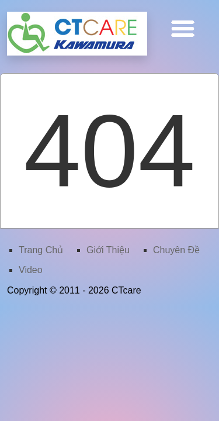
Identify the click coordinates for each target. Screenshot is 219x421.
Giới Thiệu (108, 250)
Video (31, 270)
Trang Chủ (41, 250)
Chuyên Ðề (176, 250)
